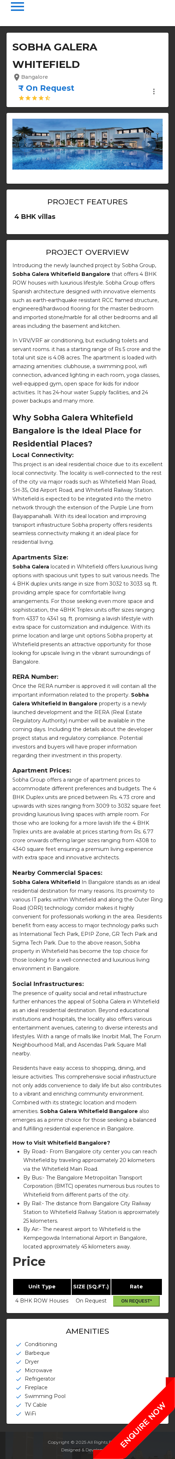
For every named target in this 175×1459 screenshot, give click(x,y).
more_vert (154, 91)
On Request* (136, 1301)
